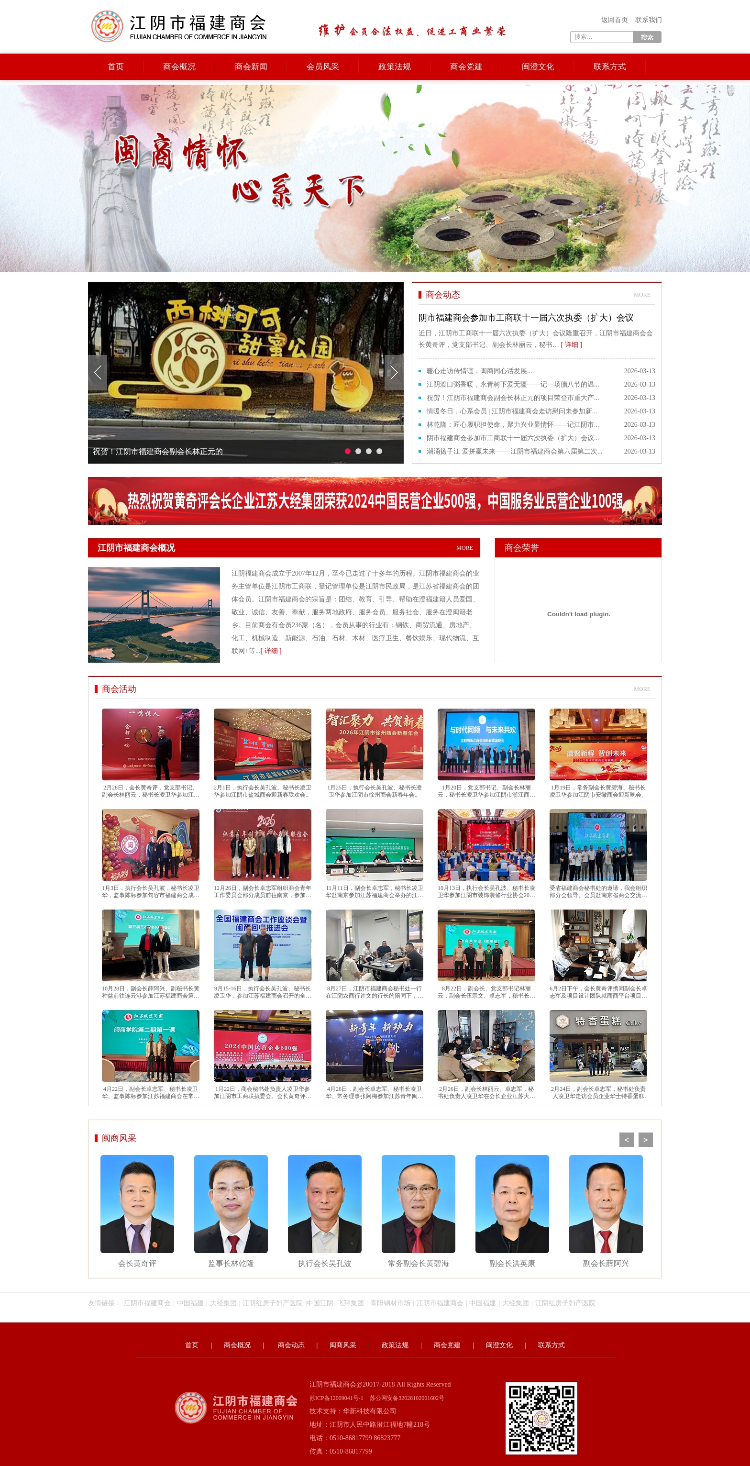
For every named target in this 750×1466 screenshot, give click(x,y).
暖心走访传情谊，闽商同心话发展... (479, 371)
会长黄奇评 (137, 1211)
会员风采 (323, 66)
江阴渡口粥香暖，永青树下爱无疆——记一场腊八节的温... (513, 384)
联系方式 (610, 66)
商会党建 (466, 66)
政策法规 (394, 66)
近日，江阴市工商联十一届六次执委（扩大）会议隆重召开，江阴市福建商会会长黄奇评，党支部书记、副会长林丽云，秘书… (537, 329)
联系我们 (648, 19)
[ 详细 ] (270, 651)
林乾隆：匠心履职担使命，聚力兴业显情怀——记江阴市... (513, 424)
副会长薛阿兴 (606, 1211)
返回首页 (614, 19)
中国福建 (190, 1303)
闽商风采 (119, 1138)
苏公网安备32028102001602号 (407, 1398)
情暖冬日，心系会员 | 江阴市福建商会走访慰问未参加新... (512, 411)
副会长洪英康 (512, 1211)
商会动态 (291, 1345)
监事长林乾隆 (231, 1211)
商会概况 (179, 66)
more (642, 294)
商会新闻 (251, 66)
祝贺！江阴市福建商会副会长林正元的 (158, 451)
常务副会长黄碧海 (418, 1211)
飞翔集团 (350, 1303)
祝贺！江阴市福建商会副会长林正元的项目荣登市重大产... (513, 397)
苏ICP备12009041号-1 (336, 1398)
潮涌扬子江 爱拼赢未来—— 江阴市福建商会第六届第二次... (515, 451)
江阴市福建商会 (147, 1303)
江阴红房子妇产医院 (273, 1303)
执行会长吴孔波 (325, 1211)
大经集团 (223, 1303)
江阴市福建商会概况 (289, 547)
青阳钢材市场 (390, 1303)
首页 (116, 66)
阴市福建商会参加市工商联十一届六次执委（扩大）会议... (513, 438)
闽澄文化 (538, 66)
